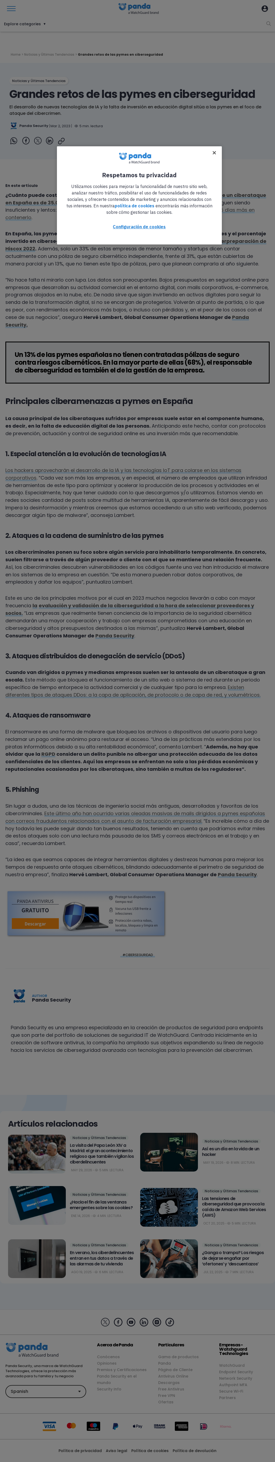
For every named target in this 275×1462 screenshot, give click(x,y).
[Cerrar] (214, 153)
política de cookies (134, 205)
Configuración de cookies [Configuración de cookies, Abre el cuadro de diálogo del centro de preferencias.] (139, 226)
